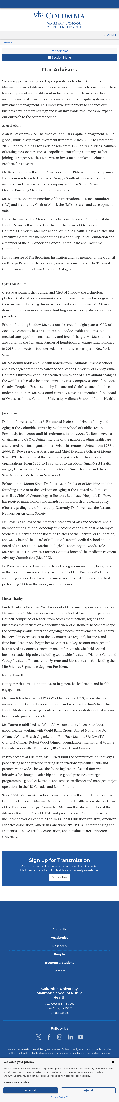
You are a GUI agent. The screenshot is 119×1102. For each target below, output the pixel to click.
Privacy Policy (59, 1097)
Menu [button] (111, 34)
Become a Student (59, 962)
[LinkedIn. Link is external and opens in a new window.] (70, 1032)
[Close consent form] (113, 1062)
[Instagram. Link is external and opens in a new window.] (60, 1032)
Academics (59, 937)
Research (8, 42)
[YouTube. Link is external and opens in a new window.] (81, 1032)
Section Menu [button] (59, 57)
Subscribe (61, 878)
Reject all (88, 1090)
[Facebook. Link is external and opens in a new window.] (49, 1032)
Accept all (31, 1090)
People (59, 954)
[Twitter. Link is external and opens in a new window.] (38, 1032)
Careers (59, 971)
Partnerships (59, 51)
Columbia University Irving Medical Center (59, 4)
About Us (59, 929)
